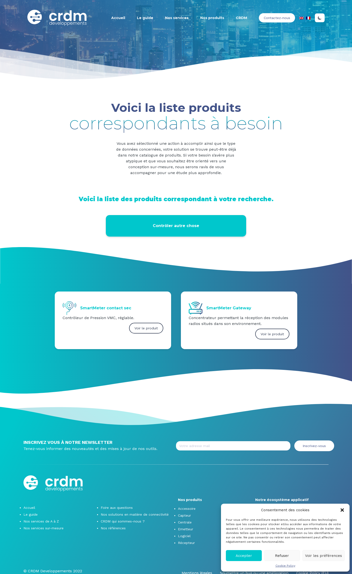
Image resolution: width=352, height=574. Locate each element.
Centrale (185, 522)
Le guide (145, 18)
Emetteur (185, 529)
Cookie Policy (285, 565)
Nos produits (212, 18)
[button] (342, 510)
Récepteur (186, 543)
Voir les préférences (323, 555)
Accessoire (187, 509)
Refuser (282, 555)
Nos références (113, 528)
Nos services (176, 18)
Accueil (118, 18)
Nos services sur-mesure (43, 528)
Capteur (184, 515)
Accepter (244, 555)
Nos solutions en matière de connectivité (135, 514)
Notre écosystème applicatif (282, 500)
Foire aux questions (117, 508)
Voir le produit (146, 328)
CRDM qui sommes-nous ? (123, 521)
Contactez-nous (277, 18)
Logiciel (184, 536)
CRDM (241, 18)
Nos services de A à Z (41, 521)
